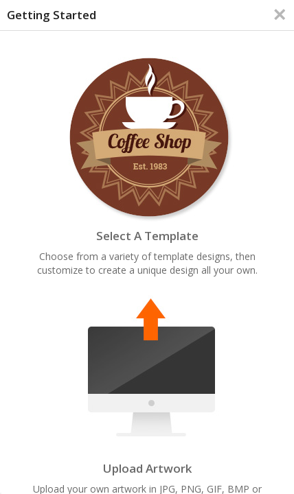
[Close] (279, 14)
